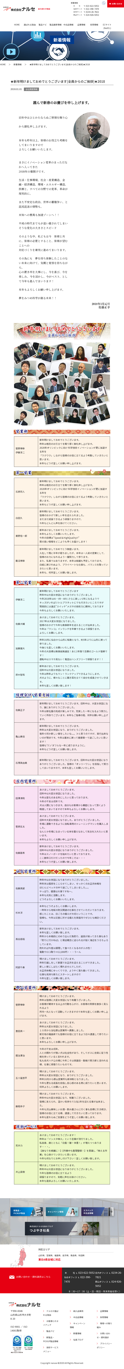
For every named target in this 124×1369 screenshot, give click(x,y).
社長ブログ (78, 1339)
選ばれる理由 (30, 24)
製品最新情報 (56, 24)
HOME (17, 24)
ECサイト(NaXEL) (107, 26)
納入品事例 (78, 1311)
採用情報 (94, 24)
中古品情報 (68, 24)
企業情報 (81, 24)
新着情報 (74, 3)
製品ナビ (43, 24)
